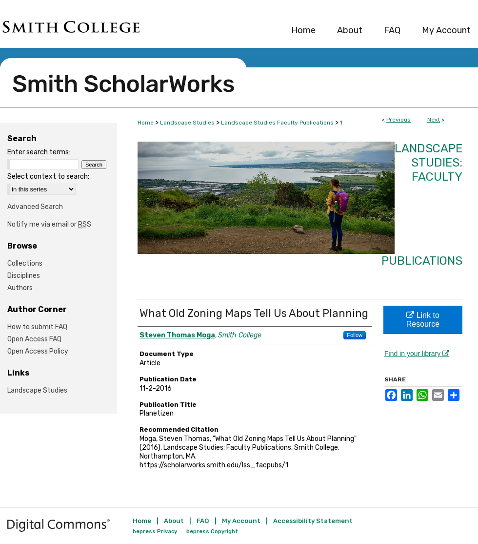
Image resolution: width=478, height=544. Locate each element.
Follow (354, 335)
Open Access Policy (37, 351)
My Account (241, 520)
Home (146, 122)
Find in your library (416, 353)
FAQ (203, 520)
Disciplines (23, 276)
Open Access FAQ (34, 339)
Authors (20, 288)
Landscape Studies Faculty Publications (277, 122)
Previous (398, 119)
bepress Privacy (155, 531)
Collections (24, 263)
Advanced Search (35, 207)
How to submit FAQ (37, 327)
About (174, 520)
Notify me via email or (49, 224)
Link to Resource (422, 319)
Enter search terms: (38, 152)
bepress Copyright (212, 531)
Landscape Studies (187, 122)
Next (433, 119)
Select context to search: (48, 176)
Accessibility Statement (313, 520)
